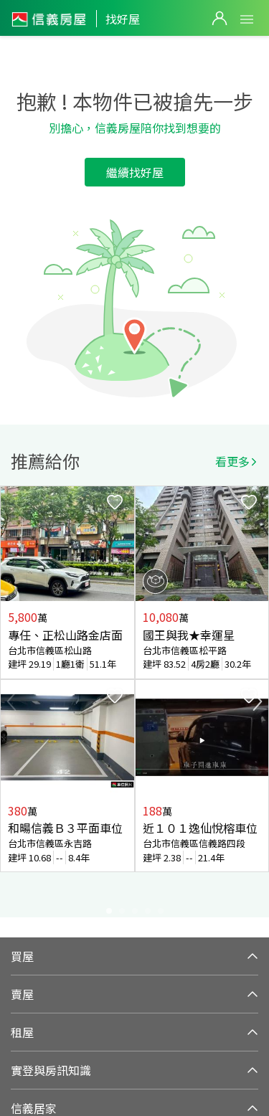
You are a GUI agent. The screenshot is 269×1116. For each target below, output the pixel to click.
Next (257, 701)
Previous (11, 701)
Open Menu (246, 19)
